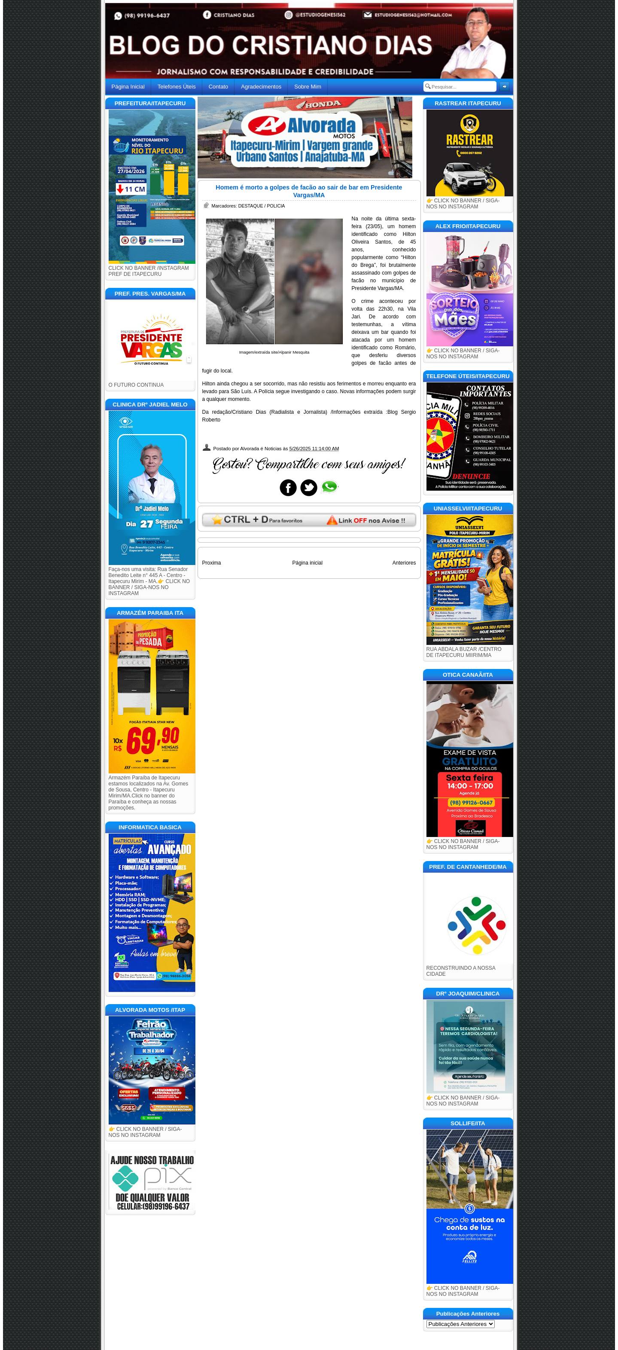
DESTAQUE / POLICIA (261, 205)
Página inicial (307, 563)
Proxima (211, 563)
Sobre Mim (307, 86)
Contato (218, 86)
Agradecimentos (261, 86)
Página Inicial (128, 86)
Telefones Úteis (177, 86)
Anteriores (404, 563)
